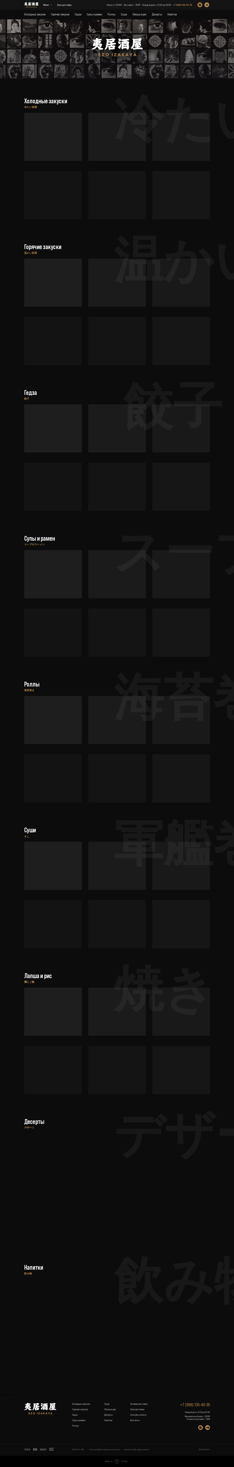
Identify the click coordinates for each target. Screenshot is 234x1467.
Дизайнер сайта (204, 1449)
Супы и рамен (94, 14)
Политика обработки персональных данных (104, 1449)
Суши (124, 14)
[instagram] (199, 5)
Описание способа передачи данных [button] (136, 1449)
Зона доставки (50, 5)
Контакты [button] (135, 1420)
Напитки (172, 14)
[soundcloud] (206, 5)
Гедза (78, 14)
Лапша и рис (139, 14)
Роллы (111, 14)
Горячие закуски (60, 14)
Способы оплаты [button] (138, 1414)
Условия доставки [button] (139, 1403)
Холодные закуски (35, 14)
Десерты (157, 14)
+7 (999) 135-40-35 (182, 5)
